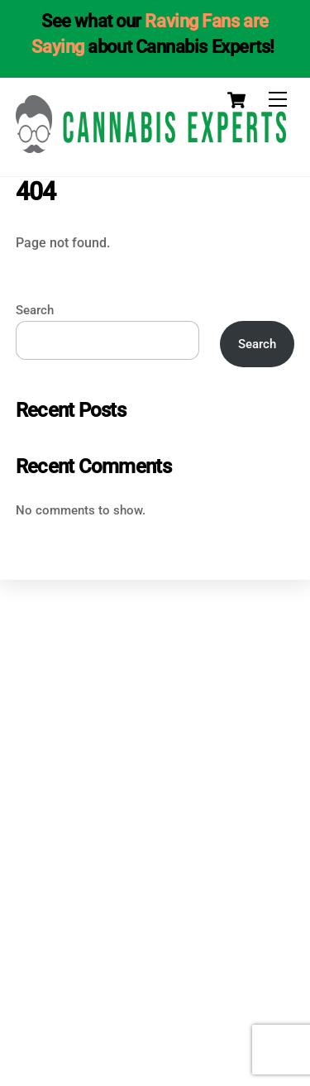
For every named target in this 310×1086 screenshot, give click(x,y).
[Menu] (277, 100)
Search (35, 310)
